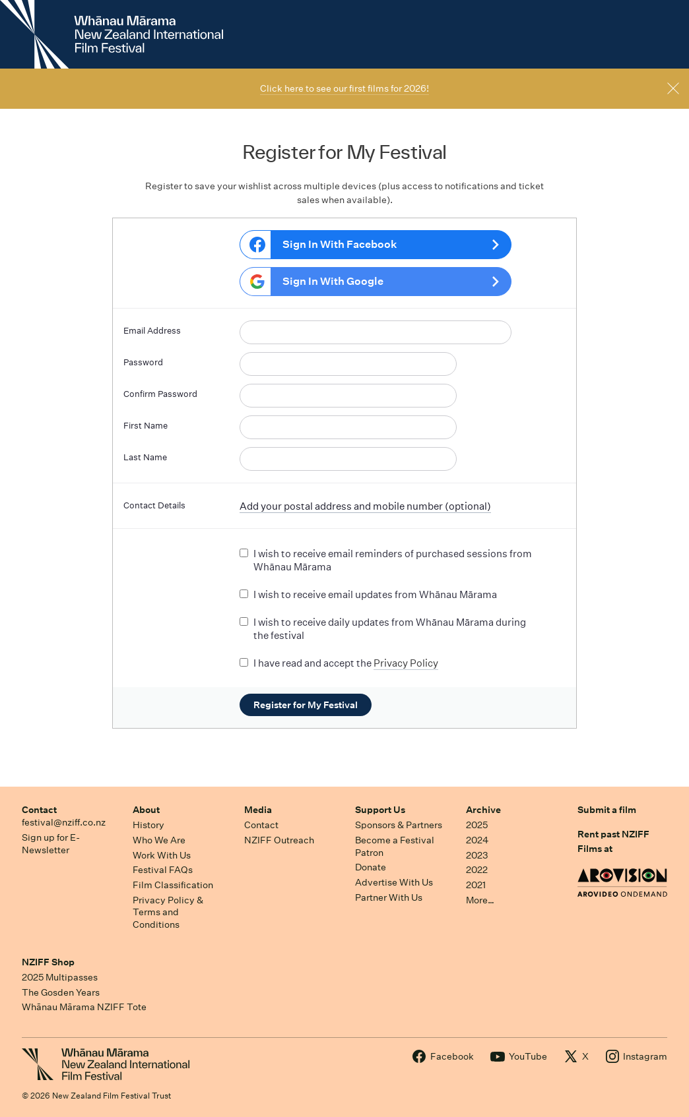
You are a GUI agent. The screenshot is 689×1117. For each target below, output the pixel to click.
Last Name (145, 457)
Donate (370, 867)
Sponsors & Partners (398, 825)
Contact (39, 810)
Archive (483, 810)
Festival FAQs (163, 870)
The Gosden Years (61, 992)
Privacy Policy (406, 663)
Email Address (152, 330)
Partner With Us (388, 897)
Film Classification (173, 885)
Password (143, 362)
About (146, 810)
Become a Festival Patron (394, 846)
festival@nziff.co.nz (64, 822)
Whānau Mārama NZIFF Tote (84, 1007)
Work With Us (162, 855)
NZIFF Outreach (279, 840)
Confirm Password (160, 394)
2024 (477, 840)
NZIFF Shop (48, 962)
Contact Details (154, 505)
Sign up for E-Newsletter (51, 843)
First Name (145, 425)
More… (480, 900)
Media (258, 810)
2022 (477, 870)
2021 (476, 885)
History (148, 825)
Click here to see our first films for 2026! (344, 88)
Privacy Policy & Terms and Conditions (168, 912)
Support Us (380, 810)
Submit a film (606, 810)
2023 (477, 855)
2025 (477, 825)
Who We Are (159, 840)
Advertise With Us (394, 882)
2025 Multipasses (60, 977)
